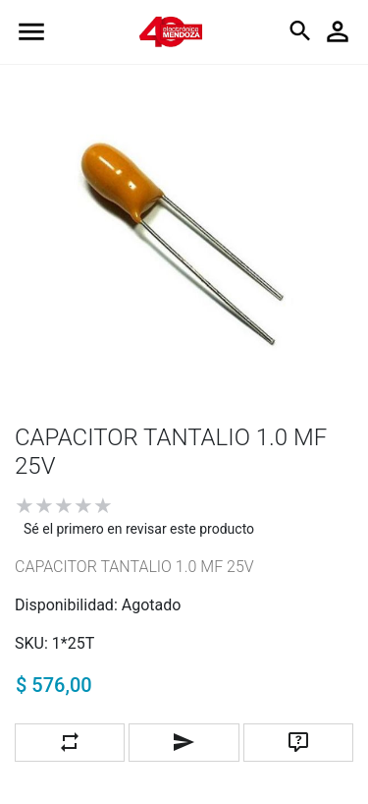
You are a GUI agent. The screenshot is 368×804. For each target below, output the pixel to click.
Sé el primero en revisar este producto (139, 529)
